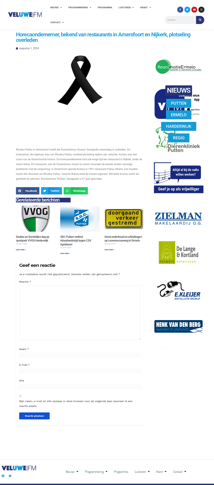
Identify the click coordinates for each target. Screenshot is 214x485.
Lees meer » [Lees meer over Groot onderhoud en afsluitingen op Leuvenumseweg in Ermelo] (109, 250)
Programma (105, 7)
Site (21, 380)
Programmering (79, 7)
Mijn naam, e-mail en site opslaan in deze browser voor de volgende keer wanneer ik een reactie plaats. (76, 404)
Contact (57, 22)
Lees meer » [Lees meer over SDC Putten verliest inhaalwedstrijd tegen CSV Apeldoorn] (65, 253)
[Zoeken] (200, 20)
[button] (28, 190)
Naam (24, 349)
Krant (145, 7)
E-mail (24, 364)
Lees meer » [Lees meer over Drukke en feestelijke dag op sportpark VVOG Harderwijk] (21, 250)
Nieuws (56, 7)
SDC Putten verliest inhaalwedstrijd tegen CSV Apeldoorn (75, 240)
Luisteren (126, 7)
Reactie (25, 281)
